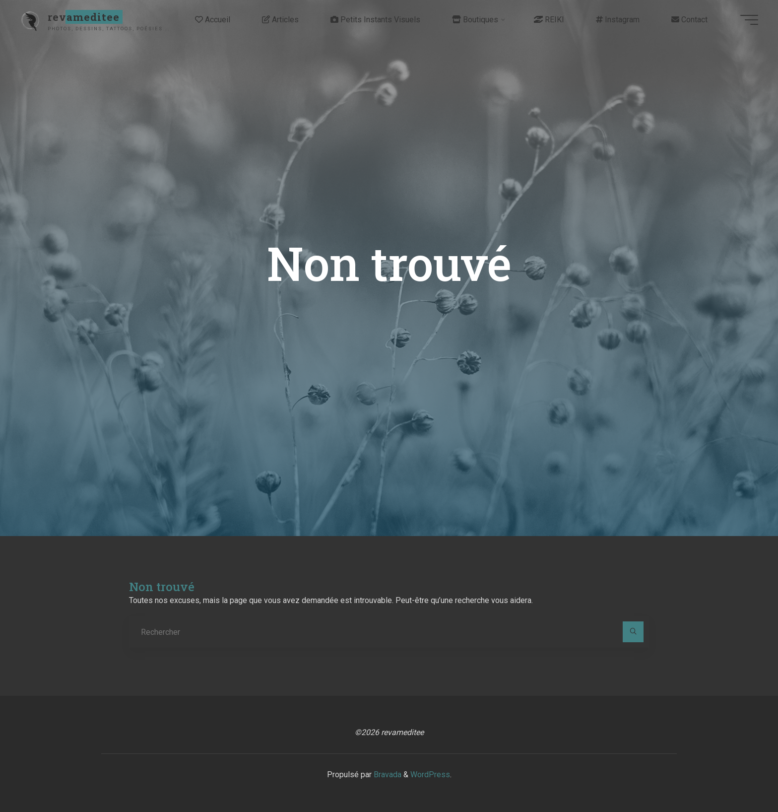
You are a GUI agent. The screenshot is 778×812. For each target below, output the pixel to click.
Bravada (386, 774)
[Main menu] (749, 20)
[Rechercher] (633, 631)
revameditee (84, 17)
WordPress (430, 774)
